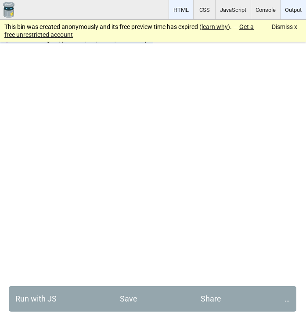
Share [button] (211, 298)
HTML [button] (181, 10)
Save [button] (128, 298)
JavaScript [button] (233, 10)
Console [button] (266, 10)
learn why (215, 26)
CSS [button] (204, 10)
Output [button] (293, 10)
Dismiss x (284, 26)
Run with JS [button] (36, 298)
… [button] (287, 298)
